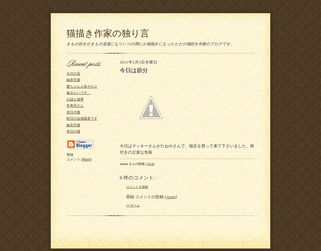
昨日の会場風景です (81, 118)
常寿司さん (75, 105)
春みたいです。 (78, 93)
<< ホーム (133, 205)
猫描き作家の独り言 (107, 33)
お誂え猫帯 (75, 99)
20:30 (151, 164)
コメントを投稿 (137, 186)
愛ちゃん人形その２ (81, 86)
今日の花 (73, 73)
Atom (86, 159)
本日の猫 (73, 112)
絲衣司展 (73, 80)
